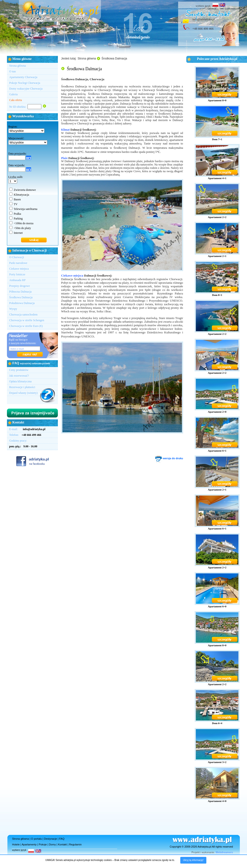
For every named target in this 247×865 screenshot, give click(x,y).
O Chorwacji (16, 257)
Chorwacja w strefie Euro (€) (26, 326)
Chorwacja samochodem (23, 314)
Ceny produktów (18, 370)
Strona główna (17, 65)
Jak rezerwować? (19, 375)
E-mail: (27, 429)
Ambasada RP (17, 280)
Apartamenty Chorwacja (23, 77)
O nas (12, 71)
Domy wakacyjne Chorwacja (26, 88)
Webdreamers (224, 852)
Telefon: (25, 435)
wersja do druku (168, 458)
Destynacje (50, 838)
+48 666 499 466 (203, 28)
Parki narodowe (18, 263)
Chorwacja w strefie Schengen (26, 320)
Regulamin (75, 844)
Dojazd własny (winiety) (23, 393)
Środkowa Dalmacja (21, 297)
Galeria (13, 94)
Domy (52, 844)
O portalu (36, 838)
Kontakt (62, 844)
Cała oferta (15, 100)
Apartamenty (29, 844)
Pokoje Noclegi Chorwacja (24, 83)
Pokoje (43, 844)
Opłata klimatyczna (20, 381)
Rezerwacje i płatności (22, 387)
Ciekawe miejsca (19, 268)
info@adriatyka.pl (203, 19)
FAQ (61, 838)
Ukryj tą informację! (193, 860)
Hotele (16, 844)
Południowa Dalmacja (22, 303)
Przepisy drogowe (19, 286)
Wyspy (13, 308)
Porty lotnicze (17, 274)
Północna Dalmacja (20, 291)
